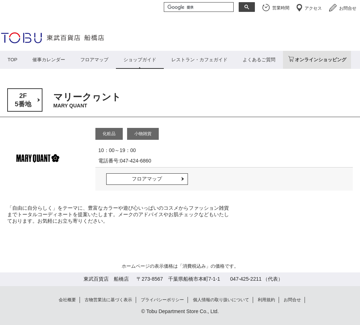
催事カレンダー (48, 59)
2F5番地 (23, 100)
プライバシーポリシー (162, 299)
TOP (12, 59)
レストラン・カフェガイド (199, 59)
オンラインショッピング (320, 59)
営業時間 (280, 7)
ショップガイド (139, 59)
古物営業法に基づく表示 (108, 299)
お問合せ (347, 8)
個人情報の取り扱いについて (221, 299)
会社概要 (67, 299)
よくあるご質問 (259, 59)
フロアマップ (94, 59)
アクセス (313, 8)
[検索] (198, 7)
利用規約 (266, 299)
